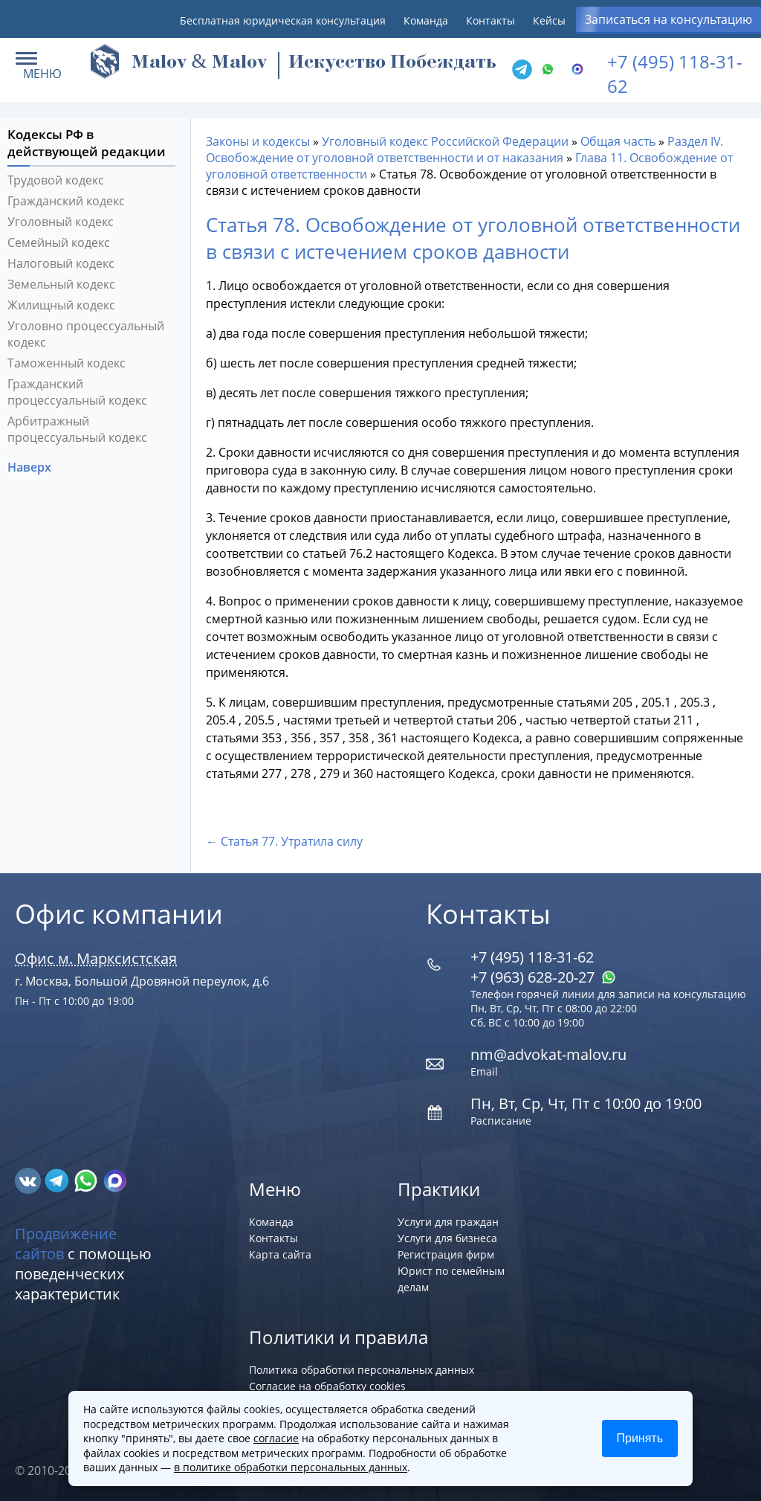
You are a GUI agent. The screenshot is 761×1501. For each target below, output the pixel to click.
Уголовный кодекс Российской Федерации (445, 141)
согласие (276, 1438)
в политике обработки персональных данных (290, 1467)
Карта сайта (280, 1254)
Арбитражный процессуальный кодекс (77, 429)
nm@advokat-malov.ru (548, 1054)
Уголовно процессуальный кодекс (85, 334)
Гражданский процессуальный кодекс (77, 392)
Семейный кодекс (58, 242)
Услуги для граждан (448, 1222)
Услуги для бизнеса (447, 1238)
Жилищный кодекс (61, 305)
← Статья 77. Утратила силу (284, 841)
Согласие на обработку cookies (327, 1386)
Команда (426, 20)
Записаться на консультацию (668, 19)
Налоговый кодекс (60, 263)
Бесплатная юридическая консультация (283, 20)
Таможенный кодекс (66, 363)
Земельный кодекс (61, 284)
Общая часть (617, 141)
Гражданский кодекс (66, 201)
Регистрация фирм (446, 1254)
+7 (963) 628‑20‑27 (543, 977)
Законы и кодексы (258, 141)
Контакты (490, 20)
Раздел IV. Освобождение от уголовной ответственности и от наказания (464, 149)
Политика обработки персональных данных (361, 1370)
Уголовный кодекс (60, 221)
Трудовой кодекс (55, 180)
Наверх (30, 467)
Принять (640, 1438)
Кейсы (549, 20)
